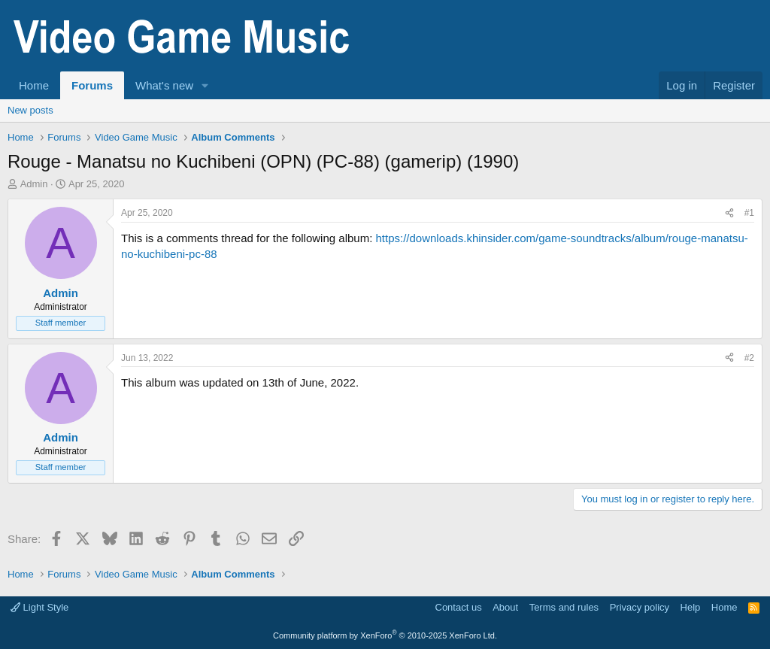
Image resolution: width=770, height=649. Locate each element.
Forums (92, 85)
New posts (30, 110)
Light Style (39, 607)
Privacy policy (639, 607)
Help (691, 607)
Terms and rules (564, 607)
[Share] (729, 213)
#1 (749, 213)
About (505, 607)
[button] (205, 85)
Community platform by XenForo (385, 635)
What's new (164, 85)
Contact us (458, 607)
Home (34, 85)
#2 (749, 358)
